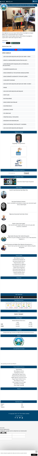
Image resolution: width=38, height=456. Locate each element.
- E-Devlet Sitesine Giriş (18, 274)
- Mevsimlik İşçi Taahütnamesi (19, 376)
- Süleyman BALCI (7, 106)
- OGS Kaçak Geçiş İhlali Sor (18, 270)
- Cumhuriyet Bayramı (9, 80)
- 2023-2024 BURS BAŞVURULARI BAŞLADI (13, 128)
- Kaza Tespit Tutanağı (18, 385)
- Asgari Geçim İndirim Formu (19, 379)
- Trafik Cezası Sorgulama (19, 267)
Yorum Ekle (19, 49)
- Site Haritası (19, 369)
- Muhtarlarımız (7, 98)
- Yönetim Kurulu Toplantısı (10, 117)
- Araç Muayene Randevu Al (18, 266)
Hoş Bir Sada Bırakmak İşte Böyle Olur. (18, 190)
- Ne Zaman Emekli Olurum (18, 261)
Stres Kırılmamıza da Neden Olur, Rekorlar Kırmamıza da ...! (18, 244)
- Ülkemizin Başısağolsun (10, 69)
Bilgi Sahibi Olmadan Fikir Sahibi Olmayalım (18, 236)
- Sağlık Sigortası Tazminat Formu (19, 377)
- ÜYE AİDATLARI (7, 113)
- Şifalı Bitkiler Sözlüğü (18, 383)
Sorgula (26, 173)
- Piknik (5, 87)
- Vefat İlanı (6, 95)
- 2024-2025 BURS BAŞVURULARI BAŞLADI (13, 91)
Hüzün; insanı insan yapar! (18, 223)
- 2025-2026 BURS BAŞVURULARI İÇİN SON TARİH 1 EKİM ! (17, 56)
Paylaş (3, 42)
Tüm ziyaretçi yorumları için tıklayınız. (8, 363)
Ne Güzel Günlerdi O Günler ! (19, 201)
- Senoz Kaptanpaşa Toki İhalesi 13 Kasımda (14, 124)
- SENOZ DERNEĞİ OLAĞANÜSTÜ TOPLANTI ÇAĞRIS (15, 76)
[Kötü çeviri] (5, 433)
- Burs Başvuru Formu (18, 371)
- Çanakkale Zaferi (8, 109)
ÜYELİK (2, 1)
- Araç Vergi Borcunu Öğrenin (19, 264)
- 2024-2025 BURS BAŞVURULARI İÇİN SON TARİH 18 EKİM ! (17, 84)
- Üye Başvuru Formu (19, 372)
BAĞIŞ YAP (9, 1)
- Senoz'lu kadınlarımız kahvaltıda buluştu (15, 60)
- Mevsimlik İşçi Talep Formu (18, 374)
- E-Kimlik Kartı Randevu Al (18, 259)
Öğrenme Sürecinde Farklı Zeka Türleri (18, 214)
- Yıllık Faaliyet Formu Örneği (19, 382)
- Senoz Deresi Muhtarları (10, 102)
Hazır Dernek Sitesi (18, 415)
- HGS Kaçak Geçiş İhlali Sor (18, 269)
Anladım (34, 454)
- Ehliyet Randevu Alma (18, 262)
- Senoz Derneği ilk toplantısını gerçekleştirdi (16, 73)
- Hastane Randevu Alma (19, 272)
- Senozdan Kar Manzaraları (11, 120)
